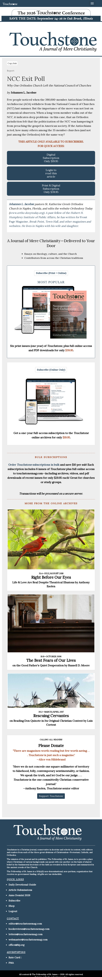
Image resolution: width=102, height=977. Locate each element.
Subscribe (14, 900)
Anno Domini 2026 (19, 895)
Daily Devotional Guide (22, 884)
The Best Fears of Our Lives (51, 660)
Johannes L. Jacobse (22, 204)
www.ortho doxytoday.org (26, 212)
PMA (11, 962)
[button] (51, 273)
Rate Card (14, 957)
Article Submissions (20, 890)
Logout (13, 911)
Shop (12, 905)
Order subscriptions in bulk (33, 464)
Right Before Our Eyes (51, 577)
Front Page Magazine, (50, 221)
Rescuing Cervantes (51, 715)
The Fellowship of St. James (44, 974)
